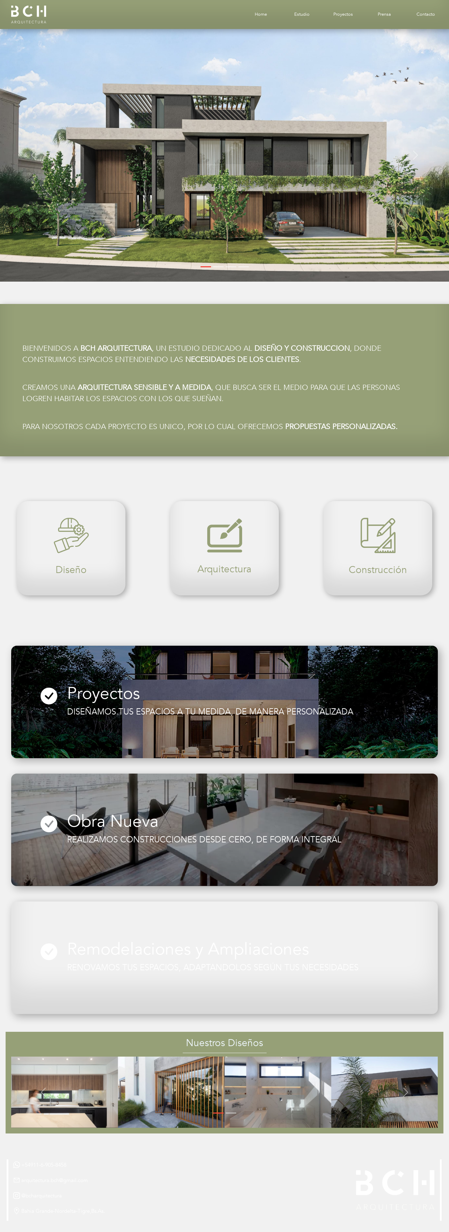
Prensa (384, 14)
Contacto (426, 14)
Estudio (302, 14)
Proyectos (343, 14)
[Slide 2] (218, 267)
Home (261, 14)
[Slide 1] (206, 267)
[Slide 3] (231, 267)
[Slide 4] (243, 267)
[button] (33, 155)
